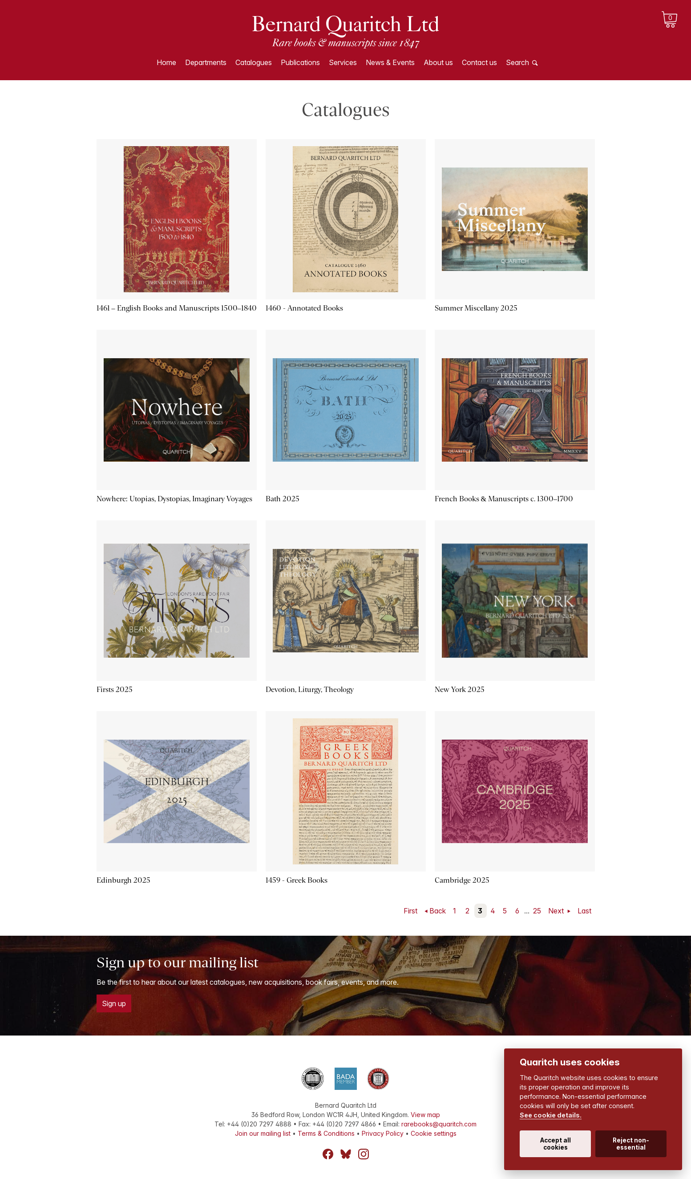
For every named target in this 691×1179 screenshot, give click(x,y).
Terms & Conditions (326, 1133)
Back (437, 910)
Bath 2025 (282, 499)
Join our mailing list (263, 1133)
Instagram (363, 1154)
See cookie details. (551, 1115)
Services (343, 62)
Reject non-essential (631, 1144)
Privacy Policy (383, 1133)
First (410, 910)
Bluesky (345, 1154)
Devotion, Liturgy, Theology (310, 689)
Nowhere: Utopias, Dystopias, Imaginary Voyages (174, 499)
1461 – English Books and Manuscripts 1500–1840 (177, 308)
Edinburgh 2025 (123, 880)
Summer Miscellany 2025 (476, 308)
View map (425, 1114)
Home (166, 62)
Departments (205, 62)
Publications (300, 62)
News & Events (390, 62)
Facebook (328, 1154)
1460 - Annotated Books (304, 308)
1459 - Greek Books (296, 880)
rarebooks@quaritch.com (439, 1124)
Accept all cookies (555, 1144)
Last (584, 910)
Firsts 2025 (115, 689)
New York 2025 (460, 689)
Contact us (479, 62)
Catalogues (253, 62)
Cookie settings (434, 1133)
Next (557, 910)
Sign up (114, 1003)
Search (517, 62)
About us (438, 62)
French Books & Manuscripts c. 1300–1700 (504, 499)
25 (537, 910)
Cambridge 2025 (462, 880)
